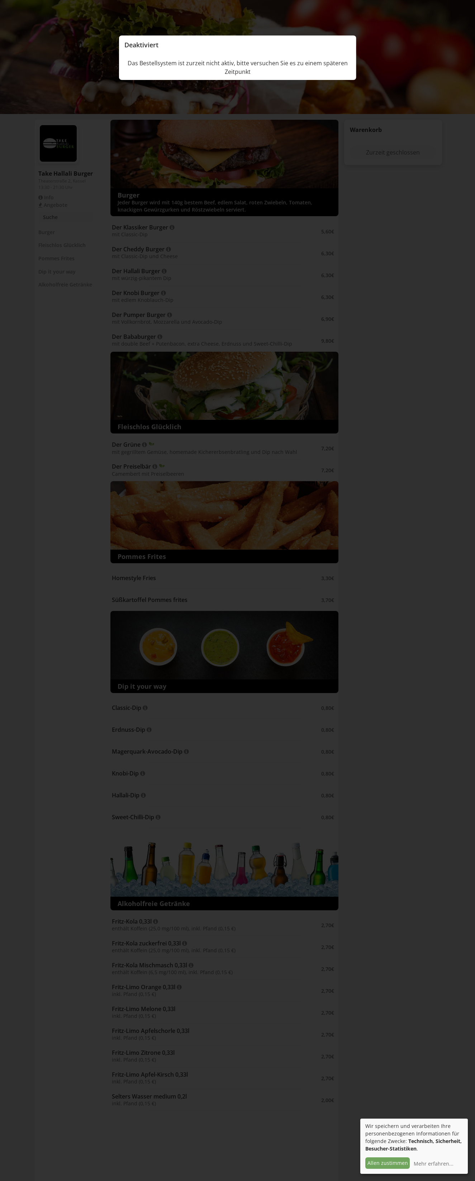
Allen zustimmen (387, 1162)
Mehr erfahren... (433, 1163)
